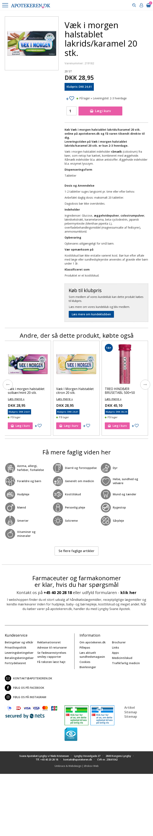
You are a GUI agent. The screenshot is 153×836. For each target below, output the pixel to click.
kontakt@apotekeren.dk (28, 678)
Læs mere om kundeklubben (91, 314)
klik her (128, 592)
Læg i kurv (100, 111)
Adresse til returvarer (52, 647)
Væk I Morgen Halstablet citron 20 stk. (75, 391)
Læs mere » (15, 399)
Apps (115, 652)
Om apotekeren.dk (92, 642)
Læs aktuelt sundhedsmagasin (92, 654)
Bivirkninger (87, 667)
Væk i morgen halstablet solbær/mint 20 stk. (26, 391)
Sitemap (130, 716)
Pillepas (84, 647)
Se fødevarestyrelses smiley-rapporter (51, 654)
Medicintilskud (122, 657)
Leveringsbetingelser (19, 652)
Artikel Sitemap (130, 709)
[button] (5, 5)
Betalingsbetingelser (19, 657)
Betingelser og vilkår (19, 642)
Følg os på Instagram (25, 697)
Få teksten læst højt (51, 661)
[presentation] (8, 384)
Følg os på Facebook (24, 687)
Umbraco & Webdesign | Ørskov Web (77, 765)
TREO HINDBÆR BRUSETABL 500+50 (120, 391)
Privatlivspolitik (15, 647)
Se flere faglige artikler (76, 550)
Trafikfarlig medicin (126, 663)
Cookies (84, 661)
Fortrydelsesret (15, 663)
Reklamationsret (49, 642)
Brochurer (119, 642)
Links (115, 647)
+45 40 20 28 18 (58, 592)
